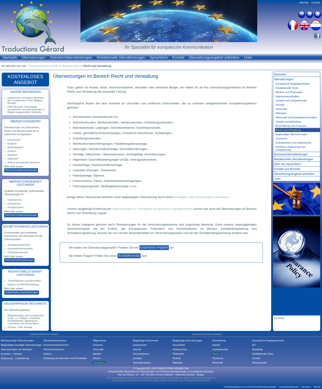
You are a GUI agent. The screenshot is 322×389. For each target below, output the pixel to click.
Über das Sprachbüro (287, 164)
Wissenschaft (259, 362)
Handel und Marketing (288, 121)
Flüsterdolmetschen (53, 349)
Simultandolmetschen (54, 340)
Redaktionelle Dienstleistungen (121, 57)
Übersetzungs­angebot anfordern (294, 173)
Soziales (137, 358)
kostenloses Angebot (154, 247)
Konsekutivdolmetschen (56, 345)
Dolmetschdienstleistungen (71, 57)
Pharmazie (178, 353)
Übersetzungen (34, 57)
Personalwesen (141, 353)
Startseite (9, 57)
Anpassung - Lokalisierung (15, 358)
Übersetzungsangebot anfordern (214, 57)
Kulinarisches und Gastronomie (293, 142)
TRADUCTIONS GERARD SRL (173, 368)
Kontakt (178, 57)
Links (248, 57)
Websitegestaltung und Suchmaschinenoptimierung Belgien (250, 387)
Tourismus (281, 138)
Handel (216, 345)
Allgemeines (99, 340)
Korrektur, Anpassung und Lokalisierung (290, 148)
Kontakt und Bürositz (287, 169)
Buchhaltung (219, 340)
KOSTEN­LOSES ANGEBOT (25, 79)
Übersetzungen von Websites (16, 349)
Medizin (97, 353)
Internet (137, 349)
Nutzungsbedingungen (289, 387)
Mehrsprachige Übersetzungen (17, 340)
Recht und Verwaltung (288, 129)
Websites (281, 113)
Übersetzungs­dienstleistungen (21, 170)
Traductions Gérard (39, 66)
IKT (254, 345)
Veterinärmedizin (142, 362)
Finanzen (98, 345)
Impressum (306, 387)
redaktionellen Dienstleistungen (21, 292)
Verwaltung (99, 362)
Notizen (47, 353)
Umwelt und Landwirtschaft (291, 100)
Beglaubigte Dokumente (145, 340)
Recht (215, 353)
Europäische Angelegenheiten (268, 340)
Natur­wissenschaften (287, 96)
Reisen (97, 358)
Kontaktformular (129, 255)
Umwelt (256, 358)
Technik (280, 104)
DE (56, 66)
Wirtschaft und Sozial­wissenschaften (296, 117)
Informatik (281, 108)
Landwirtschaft (220, 349)
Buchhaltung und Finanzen (291, 125)
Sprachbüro (159, 57)
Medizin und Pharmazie (289, 92)
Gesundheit (179, 345)
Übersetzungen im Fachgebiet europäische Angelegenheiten (152, 208)
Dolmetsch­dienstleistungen (19, 260)
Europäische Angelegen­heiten (293, 83)
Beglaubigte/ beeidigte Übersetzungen (21, 345)
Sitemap (304, 2)
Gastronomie (140, 345)
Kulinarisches (180, 349)
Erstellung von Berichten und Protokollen (65, 358)
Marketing (257, 349)
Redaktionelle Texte (287, 87)
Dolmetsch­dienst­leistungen (291, 154)
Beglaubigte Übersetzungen (291, 134)
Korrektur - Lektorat (11, 353)
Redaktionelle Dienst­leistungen (293, 159)
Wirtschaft (217, 362)
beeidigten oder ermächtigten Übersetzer (201, 197)
